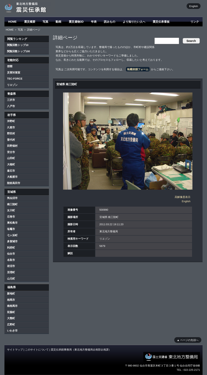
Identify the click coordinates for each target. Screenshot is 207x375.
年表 (94, 21)
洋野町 (11, 121)
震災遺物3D (76, 21)
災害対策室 (13, 72)
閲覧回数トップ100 (18, 51)
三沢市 (11, 99)
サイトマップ (15, 349)
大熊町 (11, 318)
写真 (45, 21)
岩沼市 (11, 266)
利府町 (11, 247)
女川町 (11, 210)
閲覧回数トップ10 (17, 45)
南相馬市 (12, 305)
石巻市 (11, 216)
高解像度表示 (182, 197)
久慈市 (11, 127)
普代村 (11, 139)
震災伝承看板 (161, 21)
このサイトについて (37, 349)
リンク (194, 21)
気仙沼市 (12, 198)
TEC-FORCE (14, 78)
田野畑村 (12, 145)
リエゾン (12, 84)
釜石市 (11, 170)
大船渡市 (12, 176)
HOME (12, 21)
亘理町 (11, 272)
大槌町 (11, 164)
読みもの (109, 21)
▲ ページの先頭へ (188, 339)
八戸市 (11, 106)
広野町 (11, 324)
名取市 (11, 259)
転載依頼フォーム (137, 69)
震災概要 (29, 21)
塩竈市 (11, 229)
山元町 (11, 278)
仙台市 (11, 253)
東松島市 (12, 222)
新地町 (11, 293)
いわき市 (12, 330)
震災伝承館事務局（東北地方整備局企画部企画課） (81, 349)
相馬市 (11, 299)
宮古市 (11, 152)
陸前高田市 (13, 183)
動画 (58, 21)
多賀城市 (12, 241)
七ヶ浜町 (12, 235)
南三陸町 (12, 204)
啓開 (9, 66)
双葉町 (11, 312)
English (193, 5)
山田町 (11, 158)
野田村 (11, 133)
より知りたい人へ (134, 21)
